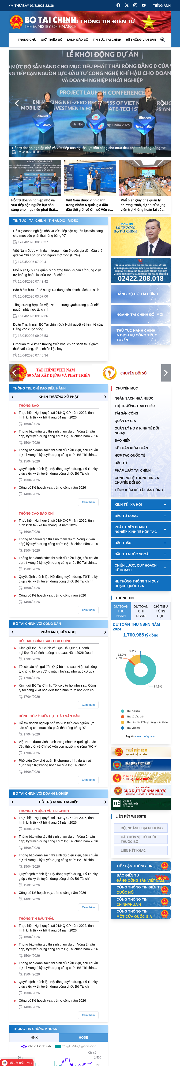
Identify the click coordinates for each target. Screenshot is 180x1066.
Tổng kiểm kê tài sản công (139, 490)
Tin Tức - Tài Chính (29, 220)
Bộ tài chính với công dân (37, 624)
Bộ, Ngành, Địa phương (142, 828)
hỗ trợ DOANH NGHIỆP (58, 802)
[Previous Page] (16, 103)
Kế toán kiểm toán (131, 448)
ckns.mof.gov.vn (145, 736)
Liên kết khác (133, 850)
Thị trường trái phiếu (135, 406)
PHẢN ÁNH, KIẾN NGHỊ (59, 632)
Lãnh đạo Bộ (77, 39)
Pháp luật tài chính (132, 470)
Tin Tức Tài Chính (107, 39)
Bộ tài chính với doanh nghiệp (40, 793)
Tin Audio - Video (63, 220)
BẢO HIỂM (123, 440)
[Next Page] (163, 103)
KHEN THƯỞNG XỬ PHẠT (59, 397)
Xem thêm (88, 502)
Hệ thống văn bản (141, 39)
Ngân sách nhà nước (134, 398)
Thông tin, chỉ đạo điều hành (39, 388)
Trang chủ (27, 39)
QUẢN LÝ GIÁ (125, 421)
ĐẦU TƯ (121, 463)
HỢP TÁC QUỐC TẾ (130, 455)
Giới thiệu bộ (51, 39)
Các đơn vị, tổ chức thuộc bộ (139, 839)
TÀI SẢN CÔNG (126, 413)
